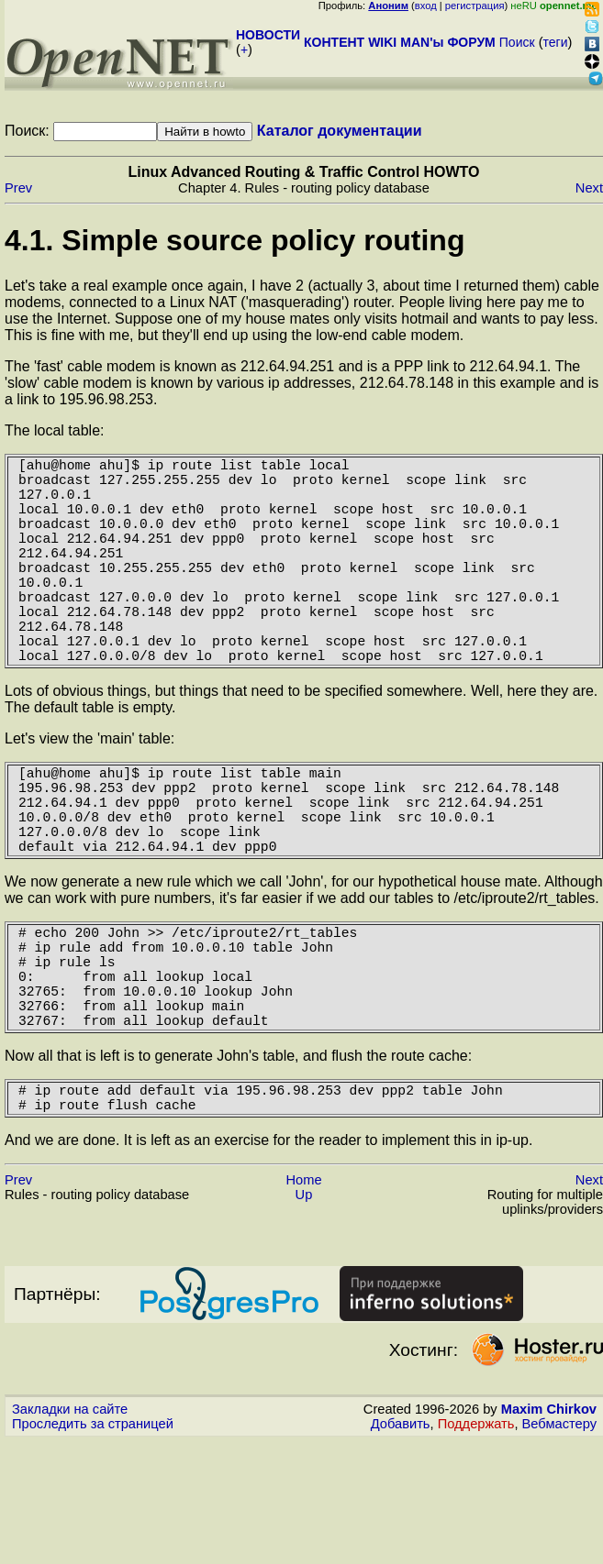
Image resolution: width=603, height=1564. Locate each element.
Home (303, 1286)
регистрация (475, 5)
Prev (18, 188)
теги (555, 42)
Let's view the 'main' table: (89, 790)
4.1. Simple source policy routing (234, 240)
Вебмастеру (559, 1530)
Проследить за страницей (92, 1530)
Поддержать (476, 1530)
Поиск (517, 42)
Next (589, 188)
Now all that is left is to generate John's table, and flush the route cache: (238, 1154)
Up (304, 1301)
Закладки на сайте (70, 1515)
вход (426, 5)
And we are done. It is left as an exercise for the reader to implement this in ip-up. (268, 1246)
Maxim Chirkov (549, 1515)
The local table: (55, 430)
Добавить (400, 1530)
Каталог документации (339, 130)
